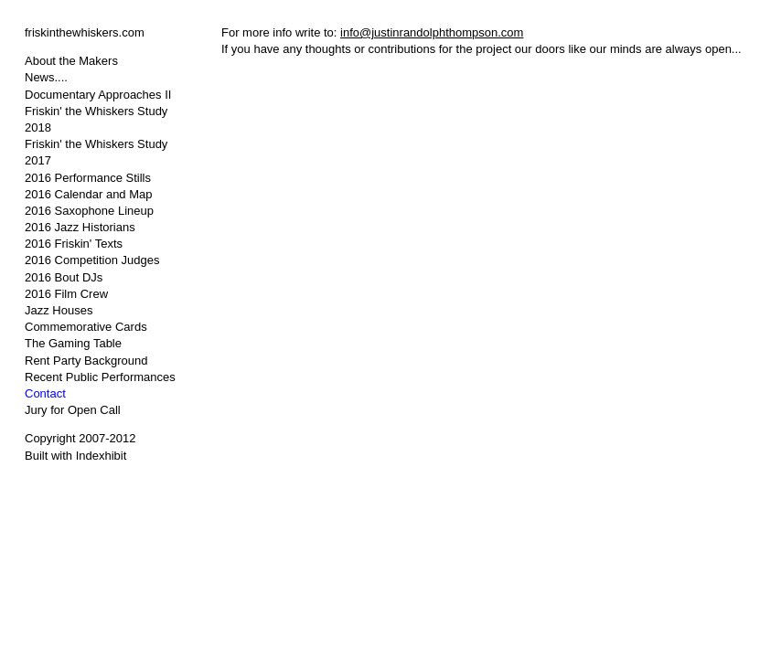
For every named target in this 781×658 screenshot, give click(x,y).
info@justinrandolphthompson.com (431, 32)
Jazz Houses (58, 310)
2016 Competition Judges (92, 260)
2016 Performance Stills (88, 178)
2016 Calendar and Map (89, 194)
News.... (46, 77)
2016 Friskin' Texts (74, 243)
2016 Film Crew (66, 294)
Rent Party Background (86, 360)
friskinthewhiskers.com (84, 32)
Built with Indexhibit (75, 455)
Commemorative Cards (86, 327)
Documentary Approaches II (98, 94)
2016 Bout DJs (63, 277)
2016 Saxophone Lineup (89, 211)
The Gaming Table (73, 343)
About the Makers (71, 61)
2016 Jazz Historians (80, 227)
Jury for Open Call (73, 410)
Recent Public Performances (100, 377)
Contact (45, 393)
